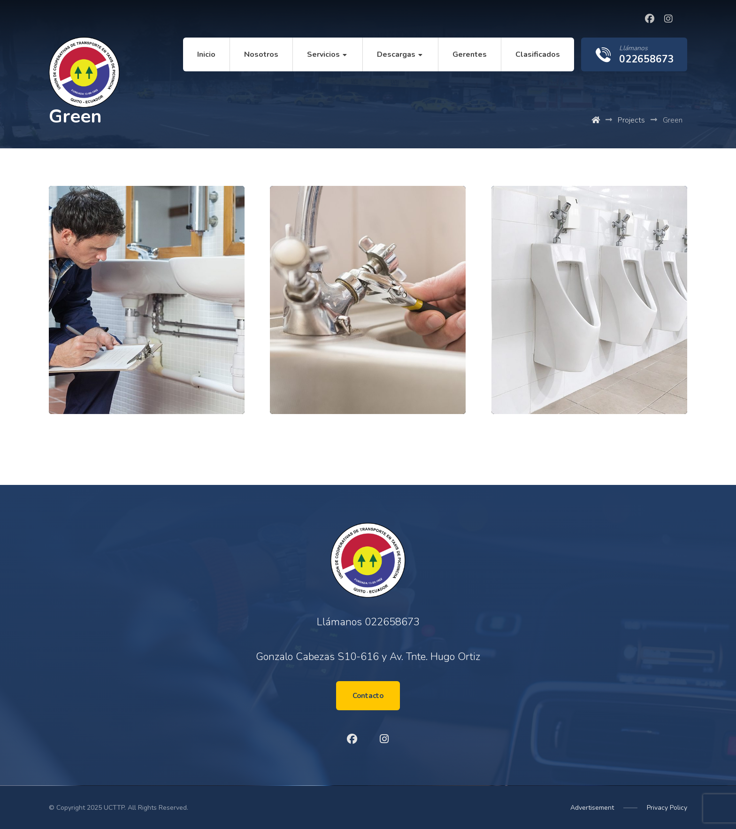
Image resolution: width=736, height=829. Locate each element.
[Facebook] (649, 18)
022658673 (392, 622)
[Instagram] (668, 18)
